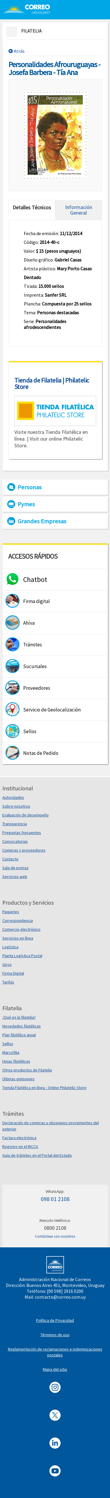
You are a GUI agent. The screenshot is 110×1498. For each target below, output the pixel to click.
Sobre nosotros (16, 806)
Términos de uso (55, 1334)
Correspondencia (17, 920)
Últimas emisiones (18, 1078)
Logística (10, 947)
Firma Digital (13, 973)
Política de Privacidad (55, 1320)
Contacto (10, 859)
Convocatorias (15, 841)
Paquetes (10, 911)
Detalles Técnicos (32, 207)
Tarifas (8, 982)
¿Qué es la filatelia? (19, 1017)
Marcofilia (10, 1052)
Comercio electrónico (21, 929)
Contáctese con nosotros (55, 1236)
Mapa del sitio (55, 1369)
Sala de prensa (15, 867)
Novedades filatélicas (21, 1026)
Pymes (26, 504)
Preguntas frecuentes (21, 832)
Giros (7, 964)
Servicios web (14, 876)
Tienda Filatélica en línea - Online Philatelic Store (44, 1087)
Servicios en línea (17, 938)
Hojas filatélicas (16, 1061)
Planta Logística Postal (22, 955)
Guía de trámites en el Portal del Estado (37, 1155)
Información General (78, 210)
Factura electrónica (19, 1137)
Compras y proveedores (23, 850)
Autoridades (13, 797)
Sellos (7, 1043)
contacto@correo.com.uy (60, 1297)
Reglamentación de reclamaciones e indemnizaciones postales (55, 1352)
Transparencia (14, 823)
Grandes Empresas (42, 521)
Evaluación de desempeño (25, 815)
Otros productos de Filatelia (27, 1070)
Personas (30, 487)
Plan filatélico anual (19, 1034)
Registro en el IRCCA (20, 1146)
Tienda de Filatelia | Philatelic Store (51, 383)
